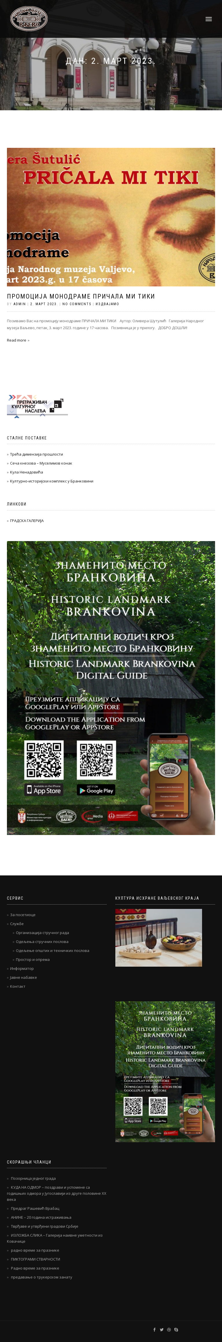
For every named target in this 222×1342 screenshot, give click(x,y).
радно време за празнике (35, 1250)
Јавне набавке (23, 977)
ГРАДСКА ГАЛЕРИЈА (27, 520)
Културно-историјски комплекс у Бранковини (51, 481)
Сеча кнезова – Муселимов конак (41, 463)
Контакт (17, 986)
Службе (17, 923)
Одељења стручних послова (42, 941)
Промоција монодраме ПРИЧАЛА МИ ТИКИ (81, 296)
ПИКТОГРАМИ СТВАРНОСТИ (35, 1259)
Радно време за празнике (35, 1268)
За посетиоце (23, 914)
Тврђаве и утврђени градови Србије (44, 1226)
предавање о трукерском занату (41, 1277)
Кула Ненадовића (26, 472)
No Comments (76, 304)
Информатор (22, 968)
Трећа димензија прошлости (36, 454)
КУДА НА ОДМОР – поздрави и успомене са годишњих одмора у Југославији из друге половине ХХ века (56, 1193)
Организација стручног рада (42, 932)
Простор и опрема (33, 959)
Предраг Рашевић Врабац (35, 1208)
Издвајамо (107, 304)
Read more (16, 340)
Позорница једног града (33, 1178)
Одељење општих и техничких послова (52, 950)
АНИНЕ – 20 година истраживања (41, 1217)
